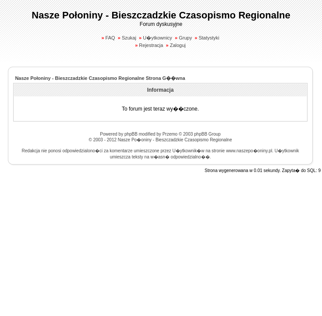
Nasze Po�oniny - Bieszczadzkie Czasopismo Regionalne (175, 139)
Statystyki (208, 37)
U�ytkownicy (157, 37)
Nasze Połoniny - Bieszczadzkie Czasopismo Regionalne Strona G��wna (100, 78)
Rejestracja (151, 45)
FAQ (110, 37)
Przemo (170, 134)
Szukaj (129, 37)
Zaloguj (178, 45)
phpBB (131, 134)
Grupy (185, 37)
